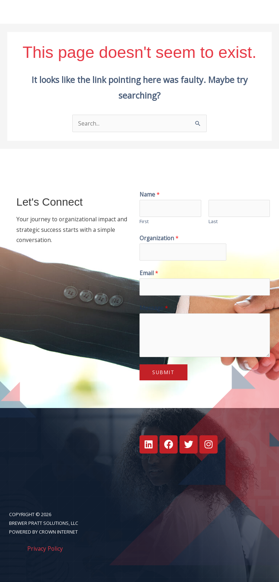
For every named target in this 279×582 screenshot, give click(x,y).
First (144, 221)
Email (149, 273)
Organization (159, 238)
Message (154, 308)
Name (150, 194)
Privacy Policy (45, 549)
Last (213, 221)
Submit (163, 372)
